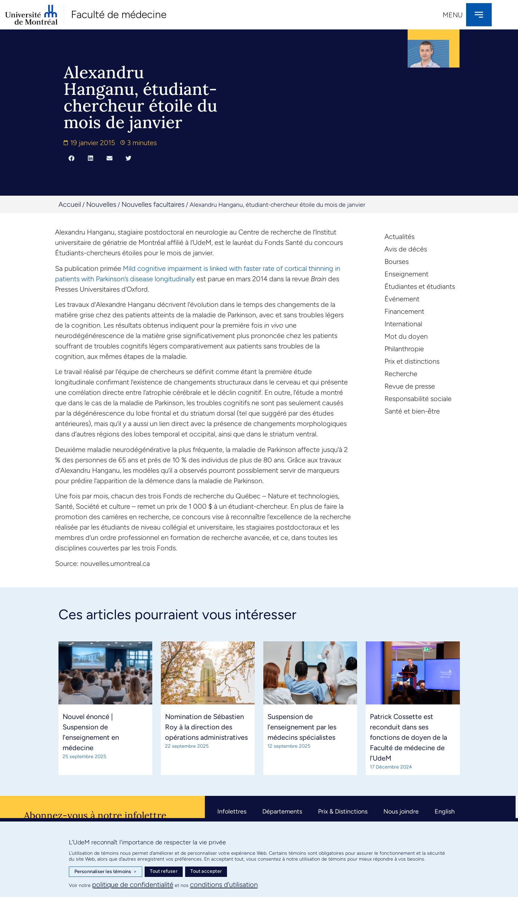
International (403, 324)
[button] (71, 158)
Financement (404, 311)
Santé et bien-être (412, 411)
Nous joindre (401, 811)
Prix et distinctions (411, 361)
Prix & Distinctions (342, 811)
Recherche (400, 374)
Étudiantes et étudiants (419, 286)
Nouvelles (101, 204)
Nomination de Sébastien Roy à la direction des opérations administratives (206, 726)
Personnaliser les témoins (105, 872)
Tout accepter (206, 871)
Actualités (399, 236)
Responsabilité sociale (418, 398)
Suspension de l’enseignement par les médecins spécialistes (301, 726)
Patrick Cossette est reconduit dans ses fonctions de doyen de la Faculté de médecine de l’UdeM (408, 737)
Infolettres (231, 811)
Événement (401, 299)
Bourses (396, 261)
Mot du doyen (406, 336)
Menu (453, 15)
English (445, 811)
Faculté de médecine (118, 14)
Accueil (69, 204)
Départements (282, 811)
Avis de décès (405, 249)
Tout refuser (163, 871)
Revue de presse (409, 386)
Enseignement (406, 274)
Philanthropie (404, 349)
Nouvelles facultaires (152, 204)
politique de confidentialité (132, 884)
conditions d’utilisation (224, 884)
